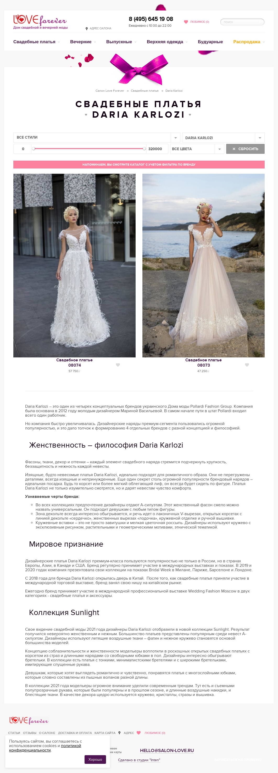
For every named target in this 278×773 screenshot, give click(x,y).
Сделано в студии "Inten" (139, 760)
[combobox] (96, 138)
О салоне (47, 733)
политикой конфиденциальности (45, 748)
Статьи (14, 733)
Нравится (118, 365)
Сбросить (247, 149)
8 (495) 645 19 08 (151, 19)
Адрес (129, 733)
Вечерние (81, 41)
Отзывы (29, 733)
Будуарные (210, 41)
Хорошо (95, 759)
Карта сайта (104, 733)
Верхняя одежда (165, 41)
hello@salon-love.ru (167, 750)
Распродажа (247, 41)
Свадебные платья (35, 41)
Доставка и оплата (75, 733)
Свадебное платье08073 (203, 362)
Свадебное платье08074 (74, 362)
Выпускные (119, 41)
